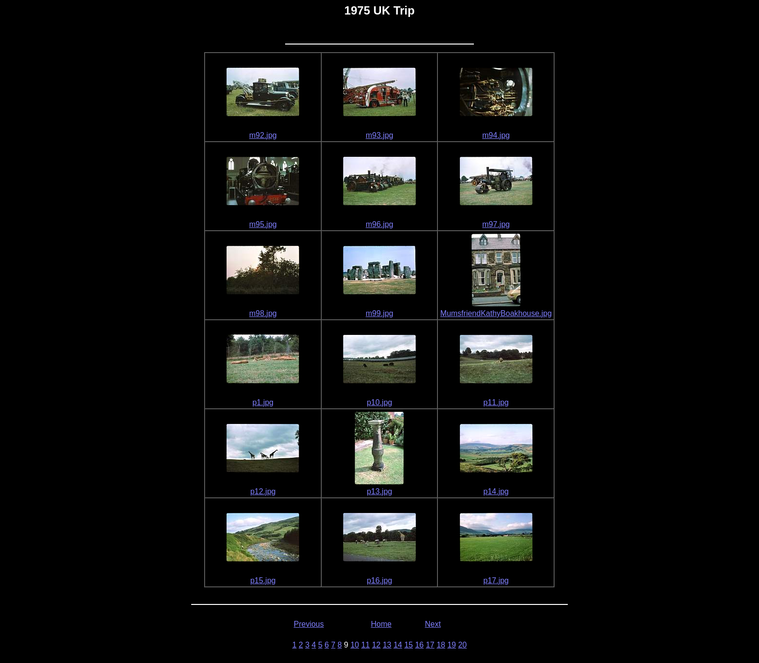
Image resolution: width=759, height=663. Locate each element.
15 (408, 645)
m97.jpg (496, 224)
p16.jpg (380, 580)
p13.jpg (380, 491)
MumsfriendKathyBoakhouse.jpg (496, 313)
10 (354, 645)
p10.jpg (380, 402)
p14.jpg (496, 491)
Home (381, 624)
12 (376, 645)
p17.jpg (496, 580)
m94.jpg (496, 135)
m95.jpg (263, 224)
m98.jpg (263, 313)
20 (462, 645)
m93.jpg (380, 135)
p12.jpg (263, 491)
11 (365, 645)
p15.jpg (263, 580)
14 (398, 645)
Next (433, 624)
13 (387, 645)
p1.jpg (262, 402)
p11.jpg (496, 402)
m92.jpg (263, 135)
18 (441, 645)
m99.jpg (380, 313)
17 (430, 645)
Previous (309, 624)
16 (419, 645)
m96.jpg (380, 224)
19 (451, 645)
